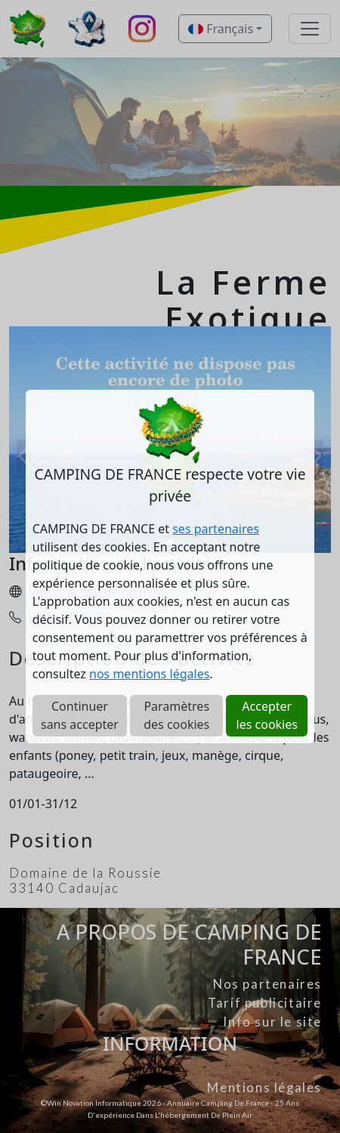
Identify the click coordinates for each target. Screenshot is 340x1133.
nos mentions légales (149, 673)
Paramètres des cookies (176, 715)
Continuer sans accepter (80, 715)
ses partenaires (215, 528)
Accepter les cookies (267, 715)
